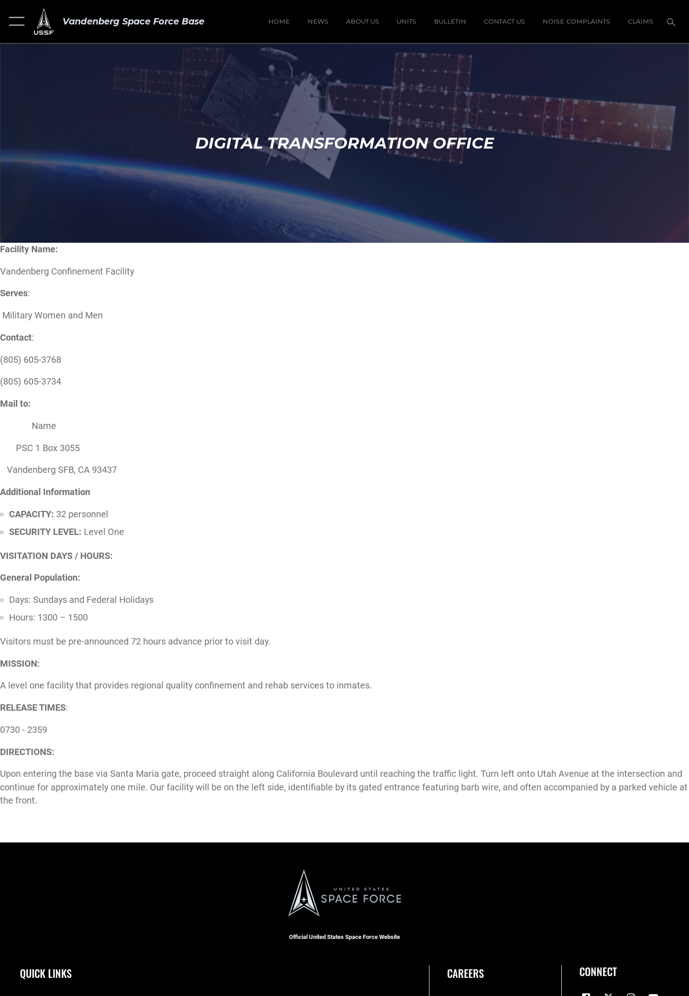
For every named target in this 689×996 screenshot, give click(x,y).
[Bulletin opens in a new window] (449, 21)
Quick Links (46, 973)
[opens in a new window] (576, 21)
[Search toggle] (672, 21)
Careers (465, 973)
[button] (14, 21)
